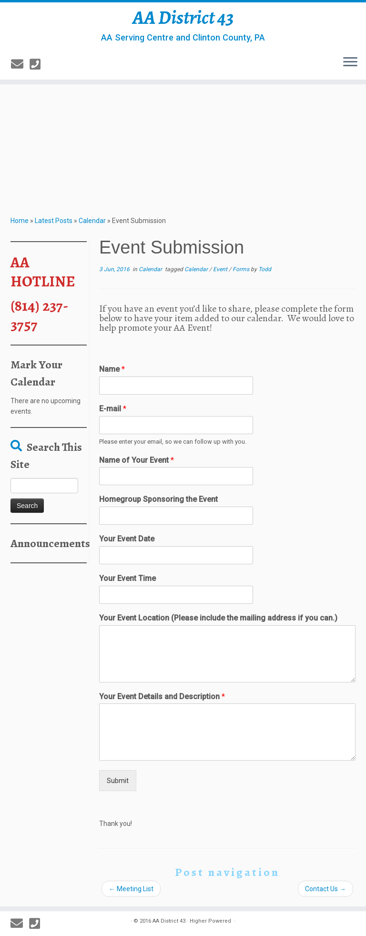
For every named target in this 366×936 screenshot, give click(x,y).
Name (112, 369)
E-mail (112, 408)
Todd (264, 269)
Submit (118, 780)
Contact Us (325, 889)
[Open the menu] (350, 62)
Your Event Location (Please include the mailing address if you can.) (218, 617)
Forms (242, 269)
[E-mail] (20, 64)
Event (221, 269)
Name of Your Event (136, 460)
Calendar (92, 220)
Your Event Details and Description (162, 696)
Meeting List (131, 889)
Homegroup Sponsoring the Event (158, 499)
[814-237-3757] (38, 64)
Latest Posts (53, 220)
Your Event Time (127, 578)
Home (19, 220)
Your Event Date (126, 538)
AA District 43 (183, 18)
